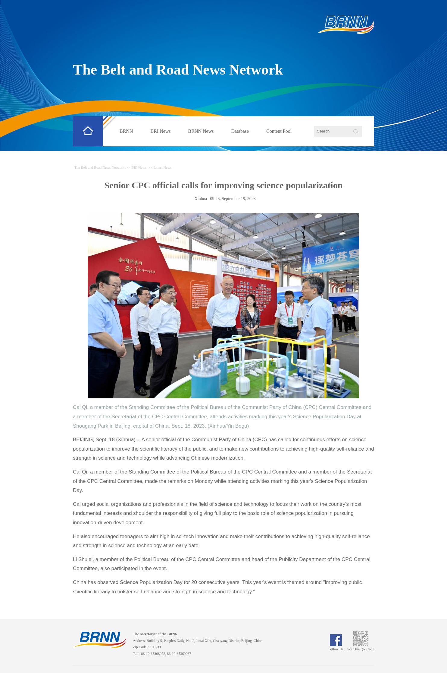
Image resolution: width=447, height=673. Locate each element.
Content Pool (279, 131)
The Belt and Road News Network (178, 70)
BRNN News (201, 131)
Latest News (163, 167)
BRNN (126, 131)
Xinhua (201, 198)
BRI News (160, 131)
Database (240, 131)
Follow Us (335, 647)
